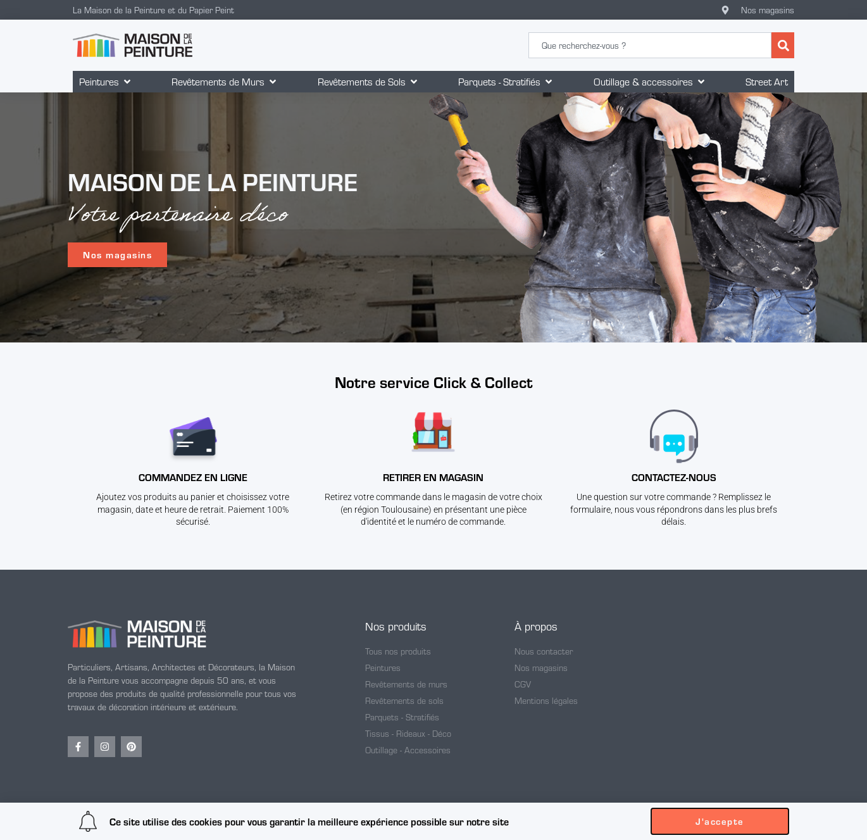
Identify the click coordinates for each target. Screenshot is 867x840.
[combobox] (649, 45)
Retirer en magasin (433, 477)
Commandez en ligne (193, 477)
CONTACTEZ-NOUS (674, 477)
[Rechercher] (782, 45)
